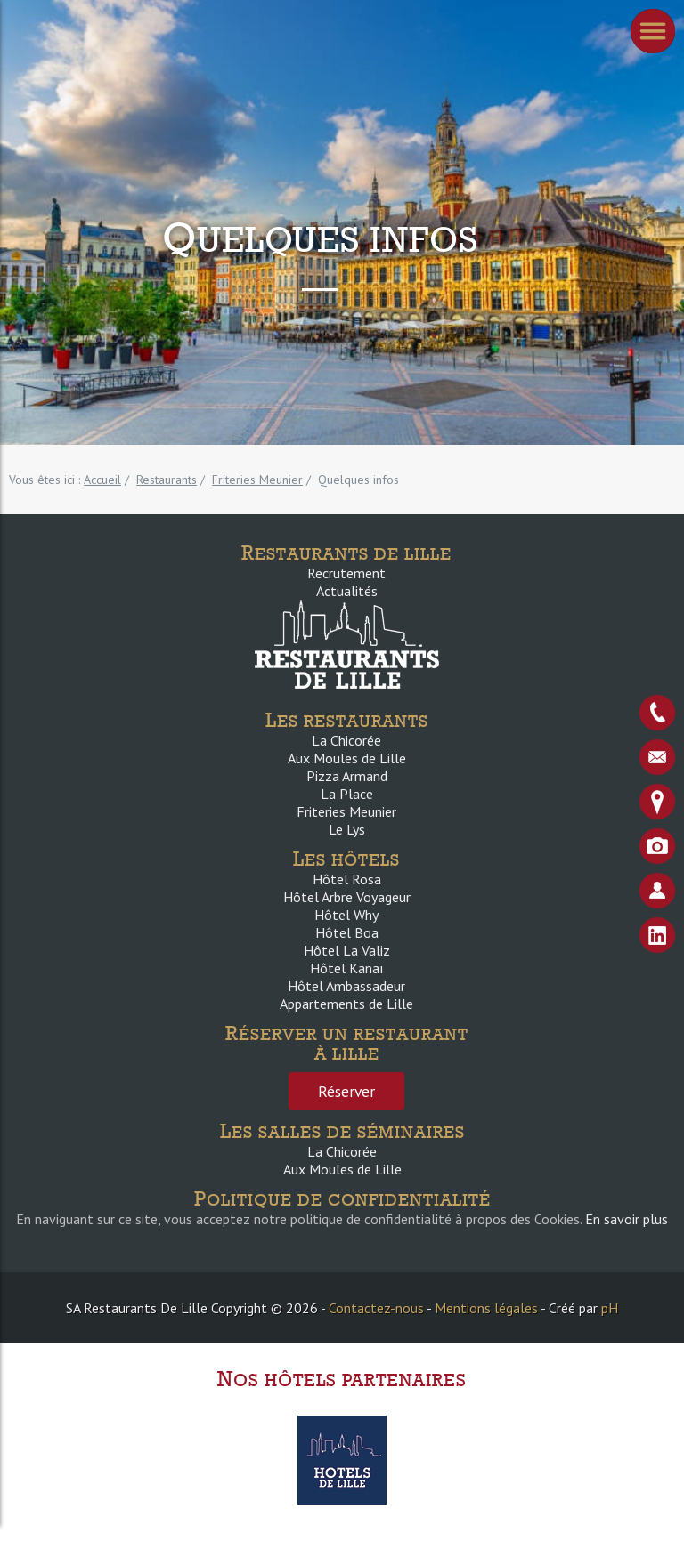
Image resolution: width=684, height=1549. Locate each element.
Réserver (346, 1091)
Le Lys (347, 829)
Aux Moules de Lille (347, 758)
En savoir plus (626, 1219)
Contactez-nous (376, 1308)
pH (609, 1308)
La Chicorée (346, 740)
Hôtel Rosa (347, 879)
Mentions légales (486, 1308)
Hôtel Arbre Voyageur (347, 897)
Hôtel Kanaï (346, 968)
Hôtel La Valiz (347, 950)
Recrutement (346, 573)
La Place (347, 794)
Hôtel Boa (347, 932)
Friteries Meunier (346, 811)
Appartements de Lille (346, 1003)
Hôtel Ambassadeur (346, 986)
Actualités (347, 591)
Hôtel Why (346, 915)
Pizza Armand (346, 776)
